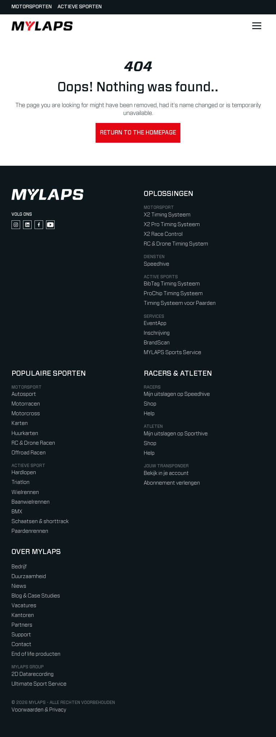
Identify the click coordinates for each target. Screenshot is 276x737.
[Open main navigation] (256, 26)
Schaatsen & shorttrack (40, 521)
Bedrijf (19, 566)
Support (21, 634)
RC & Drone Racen (33, 443)
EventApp (155, 323)
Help (149, 413)
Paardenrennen (30, 531)
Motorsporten (32, 6)
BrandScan (157, 342)
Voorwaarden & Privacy (39, 710)
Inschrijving (157, 333)
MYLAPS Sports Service (172, 352)
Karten (20, 423)
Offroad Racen (29, 453)
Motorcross (26, 413)
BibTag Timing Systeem (172, 284)
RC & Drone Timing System (176, 244)
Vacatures (24, 605)
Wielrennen (25, 492)
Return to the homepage (138, 133)
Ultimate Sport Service (39, 684)
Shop (150, 404)
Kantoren (23, 615)
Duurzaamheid (29, 576)
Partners (22, 625)
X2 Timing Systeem (167, 215)
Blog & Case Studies (36, 596)
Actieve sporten (80, 6)
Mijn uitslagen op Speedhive (177, 394)
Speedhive (156, 264)
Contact (21, 644)
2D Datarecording (33, 674)
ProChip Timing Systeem (173, 293)
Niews (19, 586)
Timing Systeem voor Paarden (180, 303)
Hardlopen (24, 472)
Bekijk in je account (166, 473)
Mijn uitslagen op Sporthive (176, 433)
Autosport (24, 394)
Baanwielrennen (31, 502)
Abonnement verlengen (172, 483)
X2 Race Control (163, 234)
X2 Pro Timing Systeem (172, 224)
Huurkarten (25, 433)
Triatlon (20, 482)
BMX (17, 511)
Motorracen (26, 404)
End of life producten (36, 654)
